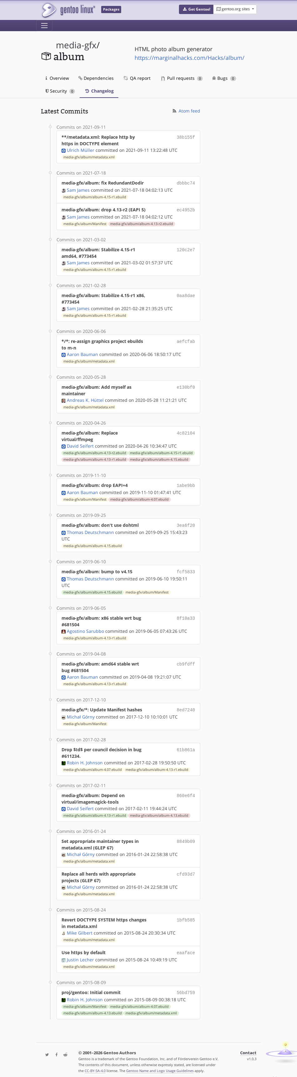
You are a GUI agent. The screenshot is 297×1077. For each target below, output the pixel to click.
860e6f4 (186, 792)
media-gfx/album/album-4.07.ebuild (139, 497)
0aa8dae (186, 294)
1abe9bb (186, 484)
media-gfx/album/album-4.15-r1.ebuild (94, 196)
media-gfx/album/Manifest (84, 222)
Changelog (99, 91)
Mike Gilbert (79, 929)
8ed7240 (186, 706)
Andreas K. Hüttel (85, 399)
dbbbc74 (186, 183)
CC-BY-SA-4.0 (95, 1065)
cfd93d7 (186, 870)
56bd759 (186, 988)
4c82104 (186, 432)
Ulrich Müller (80, 150)
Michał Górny (81, 713)
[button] (196, 9)
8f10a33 (186, 615)
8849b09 (186, 837)
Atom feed (186, 111)
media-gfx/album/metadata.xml (89, 157)
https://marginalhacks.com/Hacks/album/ (190, 57)
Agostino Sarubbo (85, 628)
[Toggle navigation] (44, 25)
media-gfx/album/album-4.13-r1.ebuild (94, 458)
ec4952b (186, 209)
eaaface (186, 949)
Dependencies (96, 78)
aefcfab (186, 340)
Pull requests (182, 78)
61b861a (186, 746)
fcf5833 (186, 569)
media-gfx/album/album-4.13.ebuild (159, 812)
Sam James (78, 189)
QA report (137, 78)
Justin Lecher (80, 955)
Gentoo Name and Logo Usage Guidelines (160, 1065)
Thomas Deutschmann (90, 530)
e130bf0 (186, 386)
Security (60, 91)
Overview (57, 78)
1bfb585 (186, 916)
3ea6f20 (186, 523)
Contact (248, 1048)
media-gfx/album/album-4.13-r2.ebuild (141, 222)
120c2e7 (186, 248)
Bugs (224, 78)
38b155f (186, 137)
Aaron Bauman (82, 353)
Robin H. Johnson (85, 759)
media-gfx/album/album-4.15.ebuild (159, 458)
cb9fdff (186, 661)
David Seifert (80, 445)
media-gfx (76, 45)
